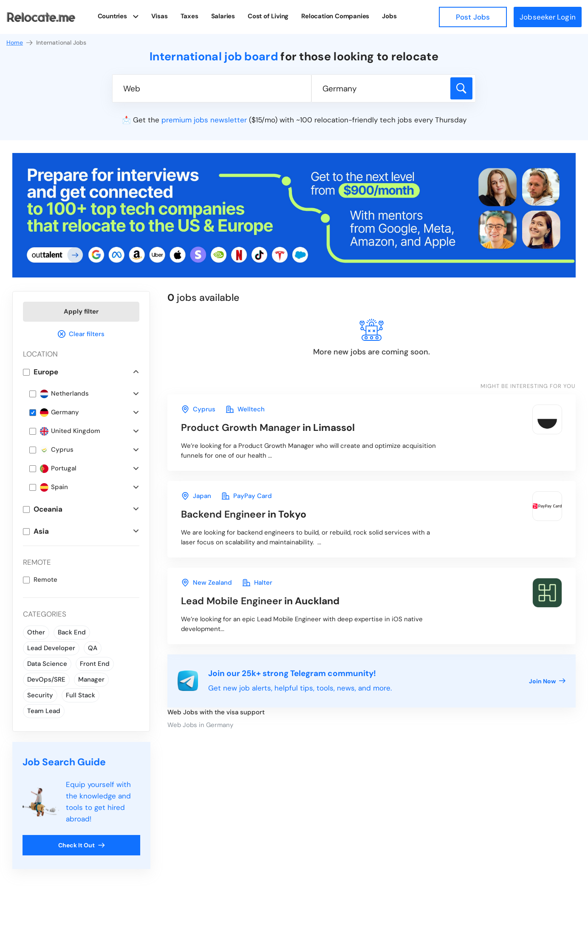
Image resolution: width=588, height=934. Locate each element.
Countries (112, 15)
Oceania (48, 509)
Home (20, 42)
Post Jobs (473, 17)
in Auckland (260, 600)
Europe (46, 371)
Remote (45, 579)
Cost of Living (270, 16)
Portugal (58, 468)
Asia (41, 531)
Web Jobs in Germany (200, 725)
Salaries (225, 16)
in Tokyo (243, 514)
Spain (54, 487)
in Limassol (268, 427)
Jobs (391, 16)
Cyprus (57, 449)
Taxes (191, 16)
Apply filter (81, 311)
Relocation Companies (337, 16)
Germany (59, 412)
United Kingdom (70, 431)
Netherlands (64, 393)
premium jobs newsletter (204, 120)
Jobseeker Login (548, 17)
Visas (161, 16)
